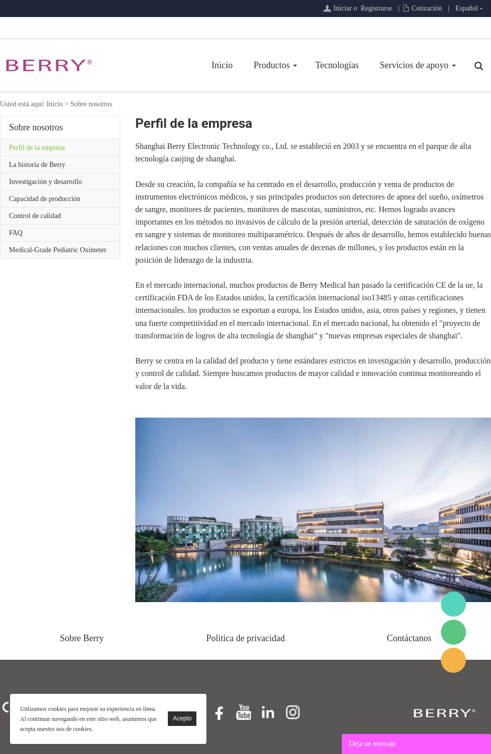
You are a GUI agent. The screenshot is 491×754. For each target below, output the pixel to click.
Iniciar (343, 8)
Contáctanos (409, 638)
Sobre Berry (82, 638)
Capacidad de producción (44, 199)
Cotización (426, 8)
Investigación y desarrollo (45, 181)
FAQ (16, 233)
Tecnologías (337, 65)
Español (466, 8)
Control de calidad (35, 216)
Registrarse (376, 8)
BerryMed (453, 604)
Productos (272, 65)
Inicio (221, 65)
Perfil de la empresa (37, 147)
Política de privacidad (245, 638)
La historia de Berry (37, 164)
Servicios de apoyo (414, 65)
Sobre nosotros (91, 104)
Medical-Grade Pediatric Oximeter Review (57, 252)
